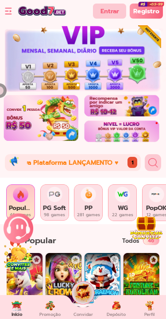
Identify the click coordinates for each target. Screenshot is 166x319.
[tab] (21, 202)
